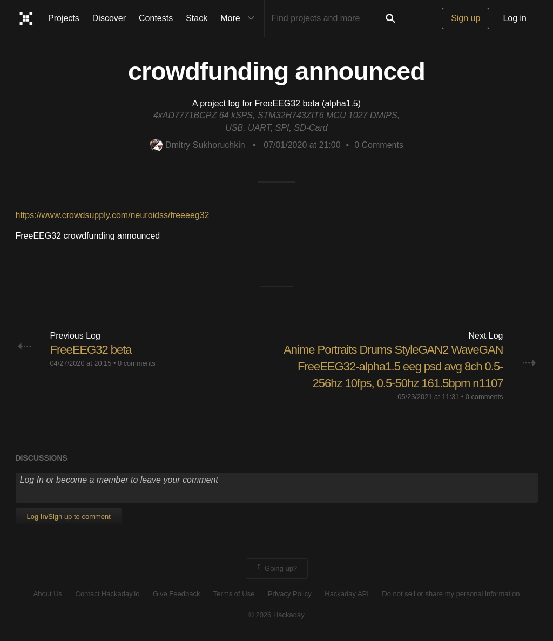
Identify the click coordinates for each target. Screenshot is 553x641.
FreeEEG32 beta (91, 349)
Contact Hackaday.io (108, 594)
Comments (378, 145)
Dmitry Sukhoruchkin (197, 145)
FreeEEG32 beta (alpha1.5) (308, 103)
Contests (156, 18)
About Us (47, 594)
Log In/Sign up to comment (69, 516)
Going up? (276, 569)
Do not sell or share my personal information (451, 594)
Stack (196, 18)
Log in (515, 18)
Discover (109, 18)
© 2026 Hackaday (276, 615)
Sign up (465, 18)
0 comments (137, 363)
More (239, 18)
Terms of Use (234, 594)
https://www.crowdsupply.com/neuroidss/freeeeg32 (113, 215)
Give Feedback (176, 594)
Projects (63, 18)
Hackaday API (347, 594)
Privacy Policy (290, 594)
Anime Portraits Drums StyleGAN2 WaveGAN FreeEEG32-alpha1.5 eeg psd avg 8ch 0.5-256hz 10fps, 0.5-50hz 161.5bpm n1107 (393, 366)
